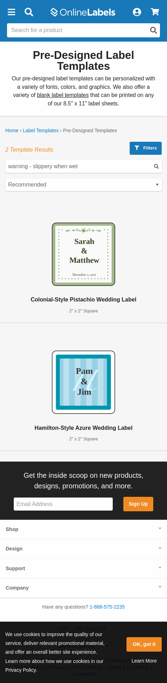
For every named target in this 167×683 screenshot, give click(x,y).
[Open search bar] (29, 12)
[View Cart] (155, 12)
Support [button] (15, 568)
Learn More (144, 661)
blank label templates (63, 95)
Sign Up (138, 504)
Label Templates (41, 130)
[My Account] (137, 12)
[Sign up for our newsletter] (63, 504)
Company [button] (17, 588)
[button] (11, 12)
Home (11, 130)
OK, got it (144, 644)
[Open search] (153, 30)
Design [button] (14, 548)
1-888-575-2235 (107, 607)
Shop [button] (12, 529)
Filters (146, 148)
